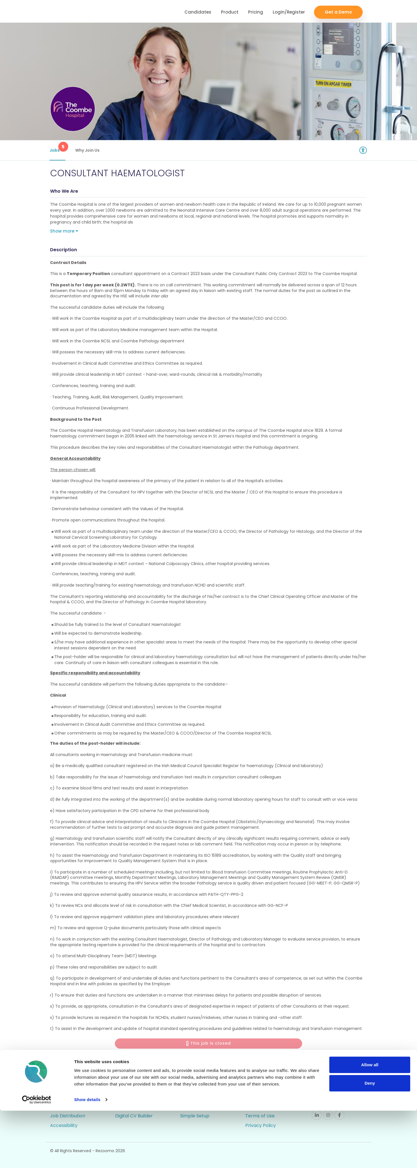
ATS (184, 1089)
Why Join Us (88, 150)
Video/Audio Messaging (141, 1098)
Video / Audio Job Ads (74, 1108)
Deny (370, 1142)
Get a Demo (338, 11)
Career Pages (65, 1089)
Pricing (255, 11)
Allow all (370, 1124)
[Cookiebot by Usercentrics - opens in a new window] (36, 1159)
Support (254, 1089)
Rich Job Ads (64, 1098)
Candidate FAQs (263, 1108)
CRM (120, 1089)
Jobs (58, 147)
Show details (87, 1158)
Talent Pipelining (133, 1108)
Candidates (197, 11)
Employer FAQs (262, 1098)
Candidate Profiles (200, 1108)
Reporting (191, 1098)
